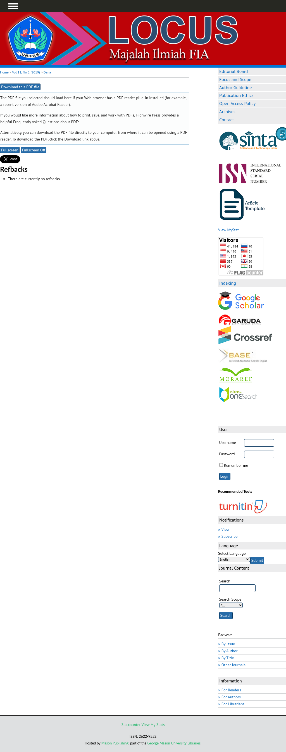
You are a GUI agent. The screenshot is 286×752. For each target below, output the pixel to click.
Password (227, 453)
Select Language (232, 553)
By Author (229, 650)
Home (4, 72)
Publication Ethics (236, 95)
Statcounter (130, 724)
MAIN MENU (13, 6)
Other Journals (233, 664)
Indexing (227, 283)
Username (227, 442)
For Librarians (233, 703)
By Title (227, 657)
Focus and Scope (235, 79)
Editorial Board (233, 71)
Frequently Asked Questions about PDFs (46, 121)
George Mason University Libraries (174, 743)
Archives (227, 111)
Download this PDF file (20, 86)
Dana (47, 72)
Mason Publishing (114, 743)
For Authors (231, 696)
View (225, 529)
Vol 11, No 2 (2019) (26, 72)
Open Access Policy (237, 103)
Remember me (236, 465)
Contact (226, 119)
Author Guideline (235, 87)
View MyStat (228, 229)
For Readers (231, 689)
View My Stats (153, 724)
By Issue (228, 643)
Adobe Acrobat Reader (50, 104)
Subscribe (229, 536)
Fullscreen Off (33, 150)
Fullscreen (9, 150)
